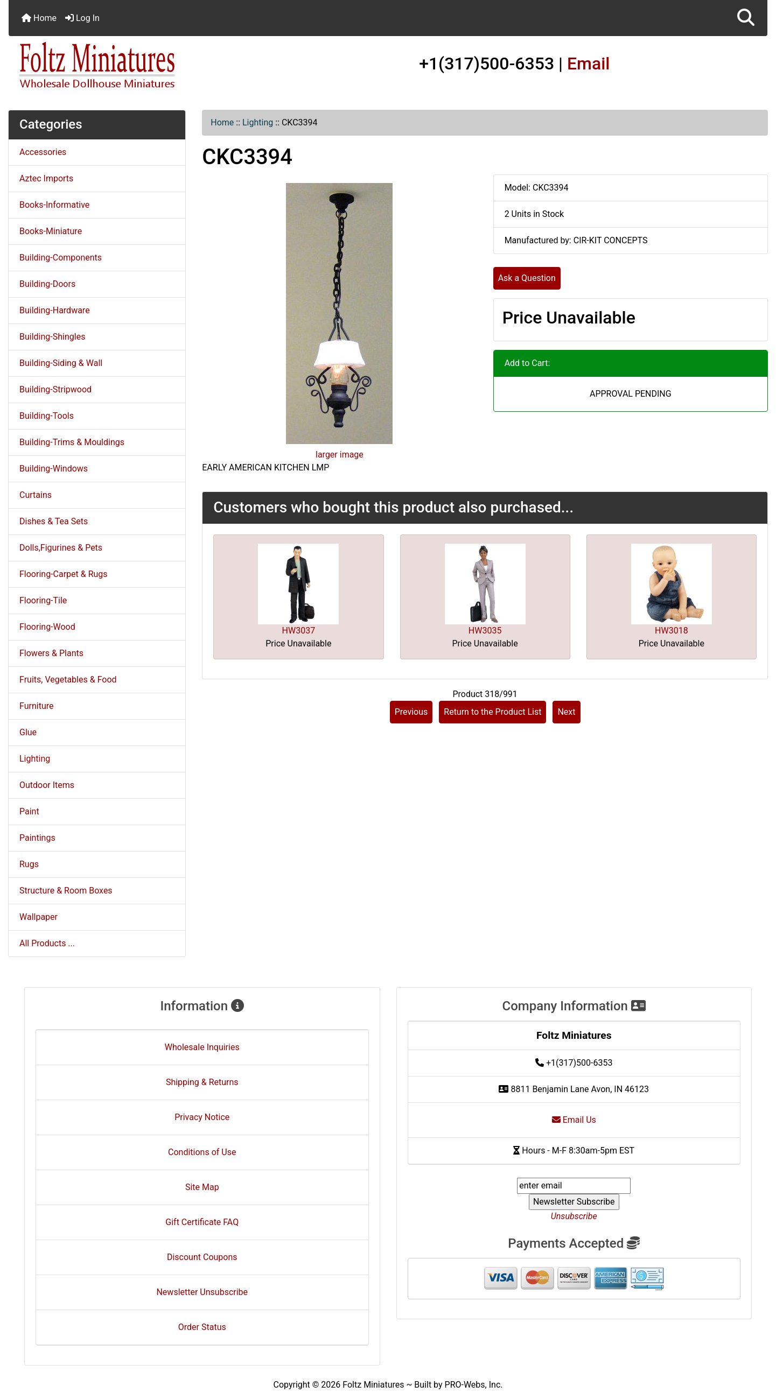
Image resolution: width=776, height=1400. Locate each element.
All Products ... (47, 943)
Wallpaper (38, 917)
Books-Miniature (50, 231)
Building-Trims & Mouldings (71, 442)
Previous (411, 712)
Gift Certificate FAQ (202, 1222)
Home (39, 18)
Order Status (202, 1327)
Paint (29, 811)
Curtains (35, 495)
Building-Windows (53, 468)
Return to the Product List (492, 712)
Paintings (37, 838)
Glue (28, 732)
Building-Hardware (54, 310)
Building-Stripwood (55, 389)
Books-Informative (54, 205)
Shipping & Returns (202, 1082)
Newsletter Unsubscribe (202, 1292)
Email (588, 63)
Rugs (29, 864)
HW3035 (485, 630)
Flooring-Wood (47, 627)
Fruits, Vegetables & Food (68, 679)
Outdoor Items (46, 785)
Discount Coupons (202, 1257)
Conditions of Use (202, 1152)
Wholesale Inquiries (202, 1047)
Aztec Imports (46, 178)
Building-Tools (46, 416)
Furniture (36, 706)
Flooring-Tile (43, 600)
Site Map (202, 1187)
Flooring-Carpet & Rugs (63, 574)
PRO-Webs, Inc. (474, 1385)
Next (566, 712)
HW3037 (299, 630)
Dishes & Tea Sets (53, 521)
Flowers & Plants (51, 653)
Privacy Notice (201, 1117)
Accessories (42, 152)
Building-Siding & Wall (60, 363)
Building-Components (60, 257)
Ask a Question (527, 278)
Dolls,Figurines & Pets (60, 548)
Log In (82, 18)
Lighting (257, 122)
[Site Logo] (135, 66)
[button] (746, 18)
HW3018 (671, 630)
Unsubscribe (574, 1216)
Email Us (574, 1120)
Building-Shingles (52, 337)
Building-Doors (47, 284)
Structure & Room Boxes (66, 890)
